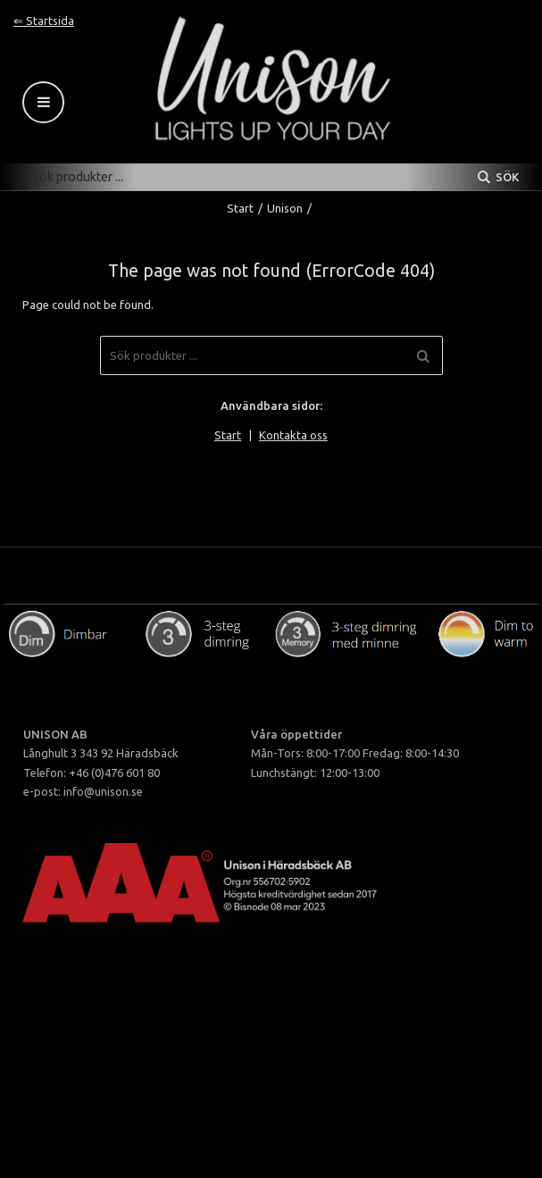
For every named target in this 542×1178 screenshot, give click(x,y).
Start (240, 208)
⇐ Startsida (43, 20)
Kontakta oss (293, 435)
